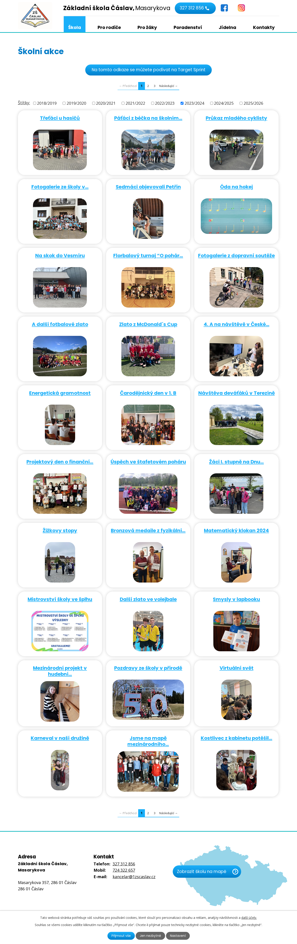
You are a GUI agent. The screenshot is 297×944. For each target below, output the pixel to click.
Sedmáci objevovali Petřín (148, 186)
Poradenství (188, 27)
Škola (74, 27)
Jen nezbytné (150, 935)
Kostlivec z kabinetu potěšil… (236, 738)
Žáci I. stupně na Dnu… (236, 461)
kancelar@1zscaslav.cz (134, 876)
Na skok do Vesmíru (60, 255)
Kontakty (264, 27)
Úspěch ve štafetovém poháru (148, 461)
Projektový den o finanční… (59, 461)
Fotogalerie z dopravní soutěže (236, 255)
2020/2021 (106, 103)
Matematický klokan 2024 (236, 530)
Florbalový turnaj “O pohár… (148, 255)
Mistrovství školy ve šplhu (60, 599)
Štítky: (24, 102)
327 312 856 (192, 8)
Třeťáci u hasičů (60, 118)
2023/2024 (194, 103)
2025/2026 (253, 103)
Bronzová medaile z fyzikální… (148, 530)
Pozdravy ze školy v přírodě (148, 668)
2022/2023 (165, 103)
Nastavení (178, 935)
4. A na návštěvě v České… (236, 324)
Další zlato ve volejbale (148, 599)
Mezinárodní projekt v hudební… (60, 671)
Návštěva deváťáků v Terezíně (236, 393)
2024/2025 (224, 103)
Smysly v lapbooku (236, 599)
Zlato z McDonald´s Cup (148, 324)
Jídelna (227, 27)
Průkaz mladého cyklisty (236, 118)
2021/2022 (135, 103)
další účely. (249, 917)
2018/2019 (47, 103)
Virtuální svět (236, 668)
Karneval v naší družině (60, 738)
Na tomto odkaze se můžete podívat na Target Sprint (148, 70)
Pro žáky (147, 27)
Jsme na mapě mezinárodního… (148, 741)
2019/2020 (76, 103)
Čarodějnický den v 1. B (148, 393)
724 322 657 (124, 870)
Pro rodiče (109, 27)
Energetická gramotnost (60, 393)
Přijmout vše (121, 935)
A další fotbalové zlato (60, 324)
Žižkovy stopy (60, 530)
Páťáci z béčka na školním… (148, 118)
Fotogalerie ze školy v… (60, 186)
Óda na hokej (236, 186)
